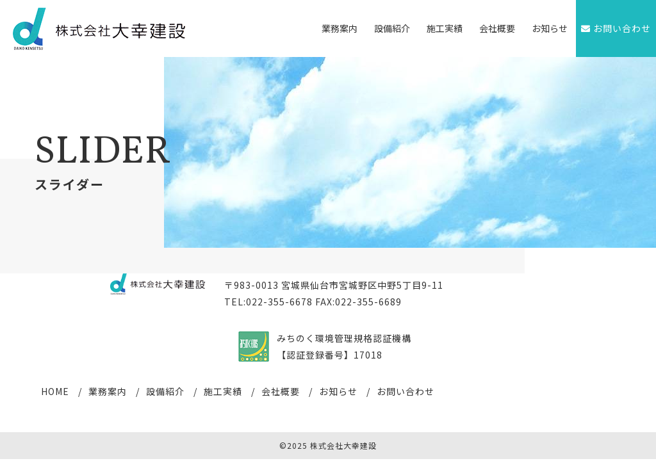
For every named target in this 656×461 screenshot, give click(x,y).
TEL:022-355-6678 (268, 301)
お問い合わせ (405, 391)
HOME (55, 391)
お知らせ (550, 28)
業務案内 (339, 28)
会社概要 (497, 28)
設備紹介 (392, 28)
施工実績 (445, 28)
